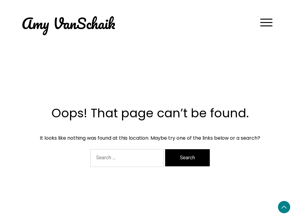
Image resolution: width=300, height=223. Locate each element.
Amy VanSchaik (68, 23)
